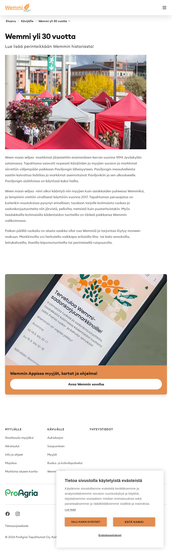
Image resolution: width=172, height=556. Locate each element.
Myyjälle (13, 429)
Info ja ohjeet (14, 454)
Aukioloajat (55, 438)
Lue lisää (70, 509)
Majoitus (11, 463)
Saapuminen (56, 446)
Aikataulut (12, 446)
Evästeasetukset (110, 535)
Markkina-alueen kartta (21, 471)
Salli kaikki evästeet (85, 522)
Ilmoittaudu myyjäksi (19, 438)
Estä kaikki (134, 522)
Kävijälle (27, 21)
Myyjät (52, 454)
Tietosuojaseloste (16, 526)
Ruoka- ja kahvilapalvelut (64, 463)
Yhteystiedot (101, 429)
